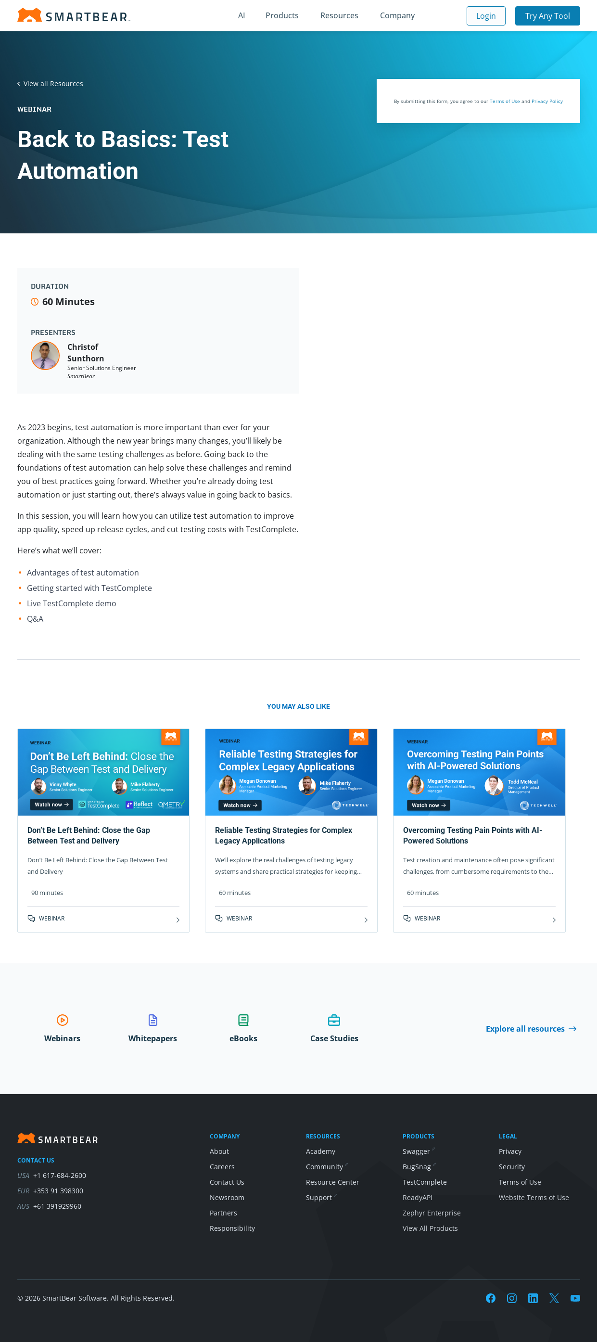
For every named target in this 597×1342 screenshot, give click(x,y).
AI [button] (241, 15)
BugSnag (419, 1166)
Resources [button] (339, 15)
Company (397, 15)
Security (512, 1166)
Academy (320, 1151)
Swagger (418, 1151)
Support (321, 1197)
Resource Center (332, 1182)
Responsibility (232, 1228)
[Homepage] (73, 15)
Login (486, 16)
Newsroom (227, 1197)
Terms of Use (505, 101)
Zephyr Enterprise (432, 1212)
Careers (222, 1166)
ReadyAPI (417, 1197)
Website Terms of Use (534, 1197)
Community (326, 1166)
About (219, 1151)
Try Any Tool (547, 16)
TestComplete (425, 1182)
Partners (223, 1212)
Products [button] (282, 15)
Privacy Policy (547, 101)
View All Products (430, 1228)
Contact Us (227, 1182)
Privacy (510, 1151)
